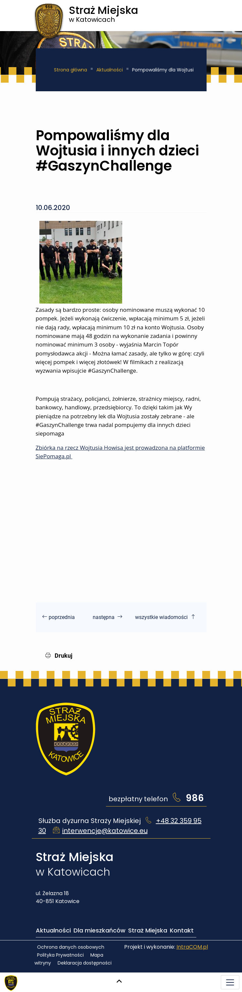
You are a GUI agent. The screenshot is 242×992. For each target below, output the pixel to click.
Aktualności (109, 69)
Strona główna (70, 69)
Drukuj (59, 655)
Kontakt (182, 930)
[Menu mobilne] (230, 982)
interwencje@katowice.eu (105, 830)
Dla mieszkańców (99, 930)
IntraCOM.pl (192, 947)
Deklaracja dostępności (85, 963)
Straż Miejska (147, 930)
